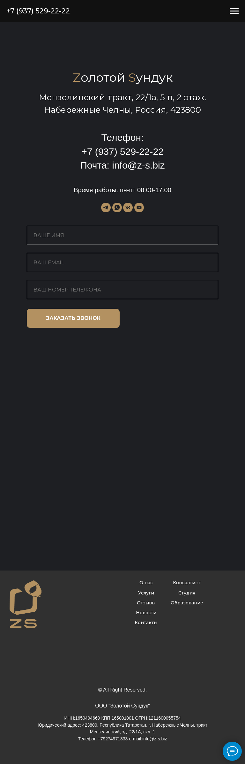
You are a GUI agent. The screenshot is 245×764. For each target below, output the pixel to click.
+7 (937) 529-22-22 (122, 151)
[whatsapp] (117, 207)
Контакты (146, 622)
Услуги (146, 592)
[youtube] (139, 207)
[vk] (128, 207)
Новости (146, 612)
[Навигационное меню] (234, 11)
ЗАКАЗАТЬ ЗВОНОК (73, 318)
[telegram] (106, 207)
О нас (146, 582)
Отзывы (146, 602)
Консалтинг (187, 582)
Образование (187, 602)
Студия (186, 592)
